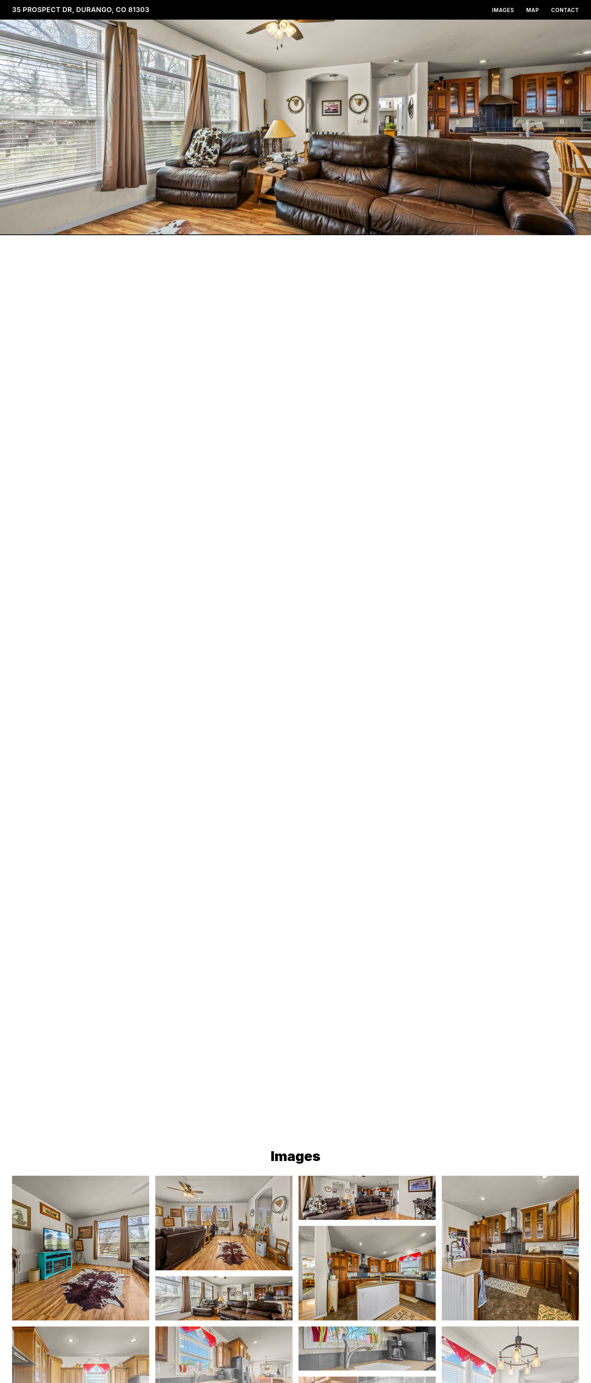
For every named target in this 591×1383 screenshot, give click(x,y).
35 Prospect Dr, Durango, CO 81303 (80, 10)
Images (503, 10)
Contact (565, 10)
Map (532, 10)
